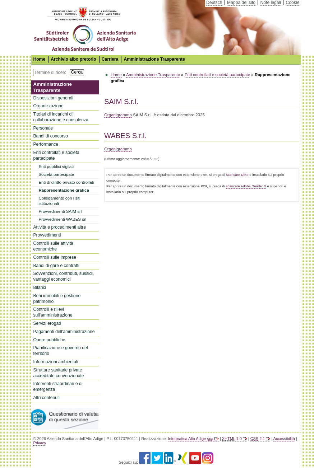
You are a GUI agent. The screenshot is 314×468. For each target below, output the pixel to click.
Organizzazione (48, 105)
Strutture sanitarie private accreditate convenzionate (58, 373)
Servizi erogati (47, 323)
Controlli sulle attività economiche (53, 246)
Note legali (270, 2)
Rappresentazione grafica (63, 190)
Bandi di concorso (50, 136)
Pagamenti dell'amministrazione (63, 331)
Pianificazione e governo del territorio (60, 350)
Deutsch (214, 2)
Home (116, 74)
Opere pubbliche (49, 339)
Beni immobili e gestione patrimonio (56, 298)
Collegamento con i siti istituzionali (59, 201)
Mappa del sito (241, 2)
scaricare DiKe (237, 175)
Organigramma (118, 115)
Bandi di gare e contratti (56, 265)
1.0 (232, 438)
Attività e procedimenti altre (59, 227)
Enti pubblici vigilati (56, 166)
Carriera (110, 59)
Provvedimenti (47, 235)
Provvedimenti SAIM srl (60, 211)
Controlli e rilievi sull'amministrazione (52, 312)
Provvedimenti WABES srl (62, 219)
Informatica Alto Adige (190, 438)
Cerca (77, 72)
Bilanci (39, 287)
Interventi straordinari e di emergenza (57, 386)
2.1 (257, 438)
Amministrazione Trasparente (154, 59)
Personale (43, 128)
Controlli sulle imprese (54, 257)
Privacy (39, 443)
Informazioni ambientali (55, 361)
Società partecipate (56, 174)
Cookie (293, 2)
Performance (45, 144)
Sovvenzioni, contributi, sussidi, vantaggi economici (63, 276)
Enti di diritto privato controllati (66, 182)
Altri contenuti (46, 397)
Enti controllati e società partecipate (56, 155)
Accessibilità (284, 438)
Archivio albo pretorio (73, 59)
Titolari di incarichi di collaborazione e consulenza (60, 117)
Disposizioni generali (53, 97)
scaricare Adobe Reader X (246, 186)
